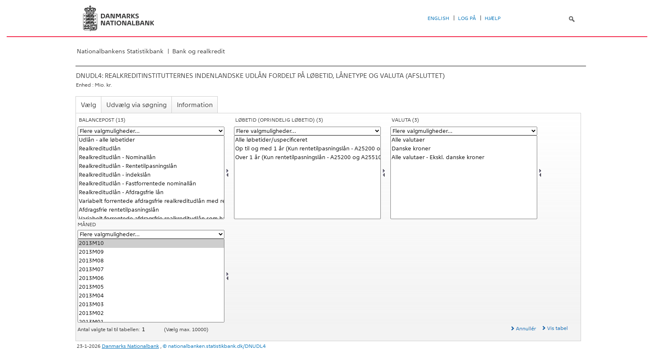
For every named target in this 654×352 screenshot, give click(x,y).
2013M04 (151, 296)
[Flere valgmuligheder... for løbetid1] (307, 131)
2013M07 (151, 269)
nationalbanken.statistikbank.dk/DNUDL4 (217, 346)
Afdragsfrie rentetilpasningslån (151, 210)
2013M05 (151, 287)
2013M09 (151, 252)
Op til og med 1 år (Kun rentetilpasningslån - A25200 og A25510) (307, 149)
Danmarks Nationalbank (130, 346)
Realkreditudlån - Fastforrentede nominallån (151, 184)
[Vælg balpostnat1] (151, 177)
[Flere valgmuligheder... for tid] (151, 234)
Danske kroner (464, 149)
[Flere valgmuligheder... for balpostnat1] (151, 131)
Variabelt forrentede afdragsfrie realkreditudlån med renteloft (151, 201)
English (438, 18)
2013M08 (151, 261)
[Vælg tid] (151, 280)
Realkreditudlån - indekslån (151, 175)
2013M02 (151, 313)
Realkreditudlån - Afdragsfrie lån (151, 192)
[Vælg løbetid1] (307, 177)
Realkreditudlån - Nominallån (151, 157)
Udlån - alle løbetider (151, 140)
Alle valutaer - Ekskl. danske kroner (464, 157)
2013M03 (151, 304)
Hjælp (493, 18)
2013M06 (151, 278)
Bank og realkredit (198, 51)
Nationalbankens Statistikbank (120, 51)
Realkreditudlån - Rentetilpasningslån (151, 166)
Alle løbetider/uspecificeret (307, 140)
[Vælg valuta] (463, 177)
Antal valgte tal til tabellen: (109, 329)
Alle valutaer (464, 140)
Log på (467, 18)
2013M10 (151, 243)
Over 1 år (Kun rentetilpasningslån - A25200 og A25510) (307, 157)
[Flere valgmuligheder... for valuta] (463, 131)
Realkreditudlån (151, 149)
